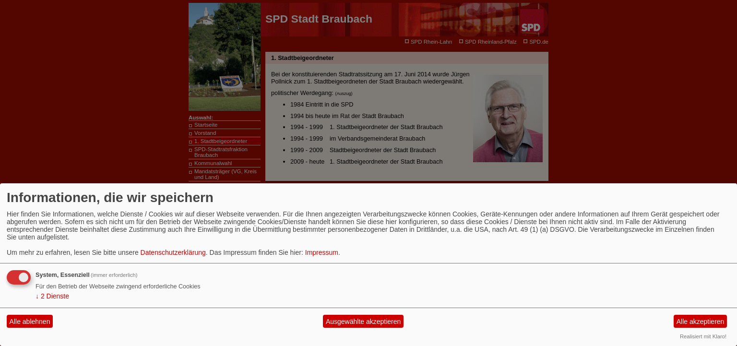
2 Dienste (52, 296)
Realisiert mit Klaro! (703, 336)
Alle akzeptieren (701, 321)
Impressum (321, 252)
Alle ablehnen (30, 321)
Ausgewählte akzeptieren (363, 321)
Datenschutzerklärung (173, 252)
